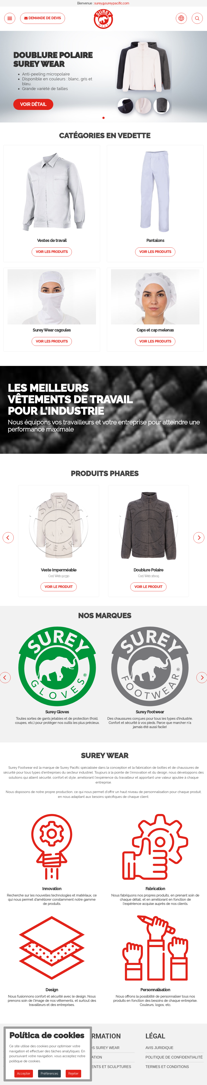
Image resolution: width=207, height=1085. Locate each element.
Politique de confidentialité (174, 1057)
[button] (103, 118)
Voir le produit (59, 587)
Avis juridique (159, 1048)
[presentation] (8, 537)
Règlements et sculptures (104, 1067)
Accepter (23, 1073)
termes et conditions (167, 1067)
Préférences (49, 1073)
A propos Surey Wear (98, 1048)
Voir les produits (52, 252)
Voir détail (33, 104)
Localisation (89, 1057)
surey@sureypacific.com (111, 3)
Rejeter (73, 1073)
